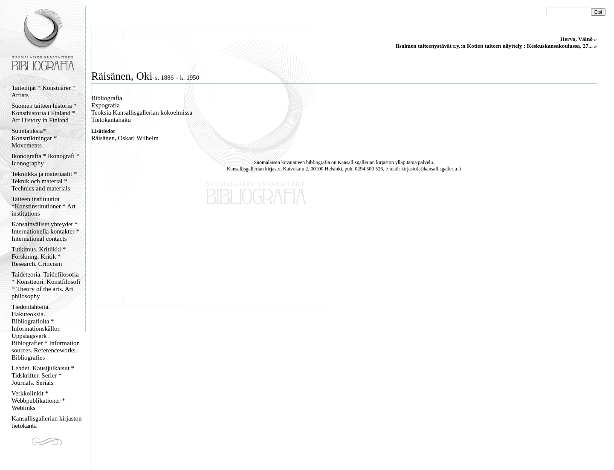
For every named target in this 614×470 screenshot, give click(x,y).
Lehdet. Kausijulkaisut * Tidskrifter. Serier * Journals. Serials (43, 375)
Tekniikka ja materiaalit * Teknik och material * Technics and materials (44, 181)
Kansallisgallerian (356, 162)
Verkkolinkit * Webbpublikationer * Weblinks (38, 400)
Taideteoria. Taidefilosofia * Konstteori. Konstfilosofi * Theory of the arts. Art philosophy (46, 285)
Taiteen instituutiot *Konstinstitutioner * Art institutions (43, 206)
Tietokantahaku (111, 119)
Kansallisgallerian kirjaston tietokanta (47, 422)
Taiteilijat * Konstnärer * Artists (43, 91)
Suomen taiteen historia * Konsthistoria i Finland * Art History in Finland (44, 113)
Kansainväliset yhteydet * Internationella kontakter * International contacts (45, 231)
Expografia (105, 105)
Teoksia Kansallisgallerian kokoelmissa (141, 112)
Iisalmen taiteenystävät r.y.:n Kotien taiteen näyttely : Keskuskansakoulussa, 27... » (496, 46)
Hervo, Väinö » (578, 39)
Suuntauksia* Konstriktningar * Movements (34, 138)
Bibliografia (106, 98)
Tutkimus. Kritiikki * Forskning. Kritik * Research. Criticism (39, 256)
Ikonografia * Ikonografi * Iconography (46, 160)
